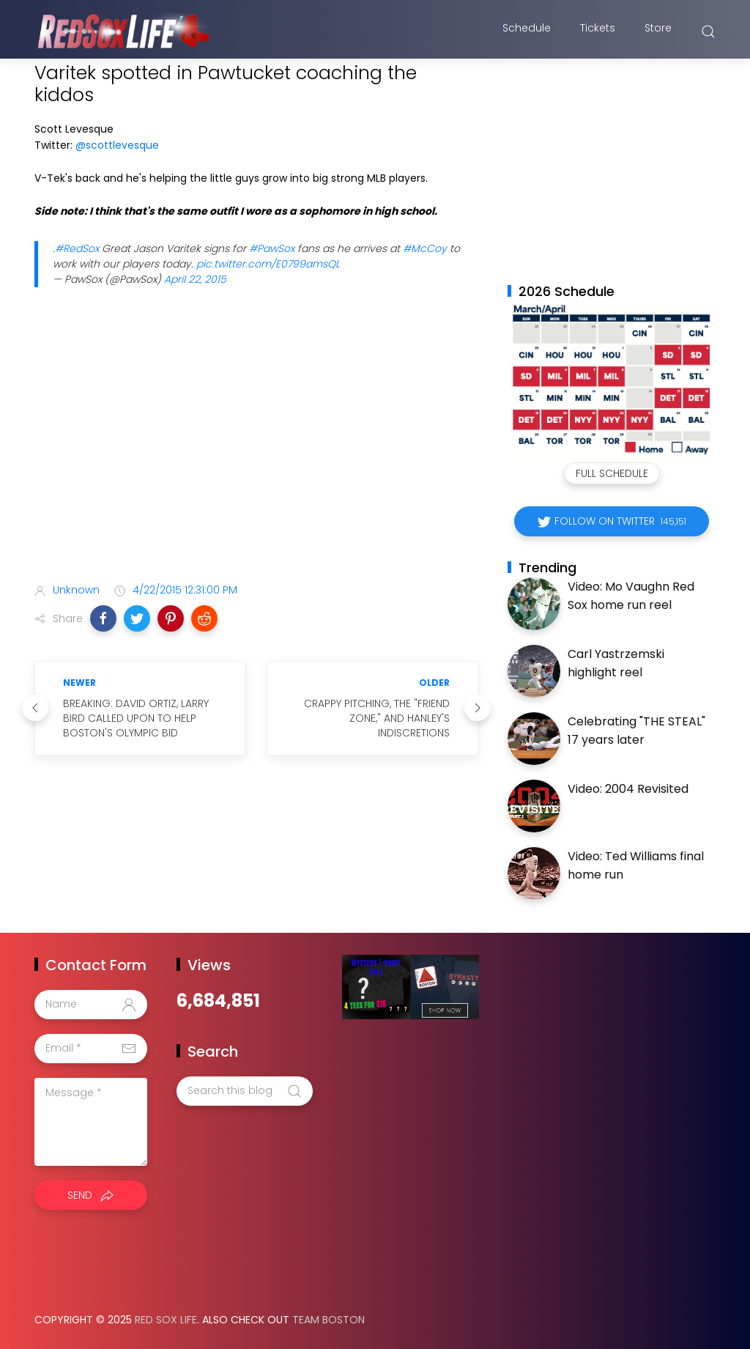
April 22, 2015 (195, 279)
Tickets (597, 31)
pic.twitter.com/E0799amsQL (268, 263)
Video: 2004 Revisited (628, 788)
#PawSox (271, 248)
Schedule (526, 31)
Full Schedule (612, 473)
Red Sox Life (166, 1319)
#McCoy (425, 248)
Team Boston (328, 1319)
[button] (103, 618)
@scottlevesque (117, 145)
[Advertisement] (256, 455)
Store (658, 31)
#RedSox (77, 248)
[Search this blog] (245, 1091)
